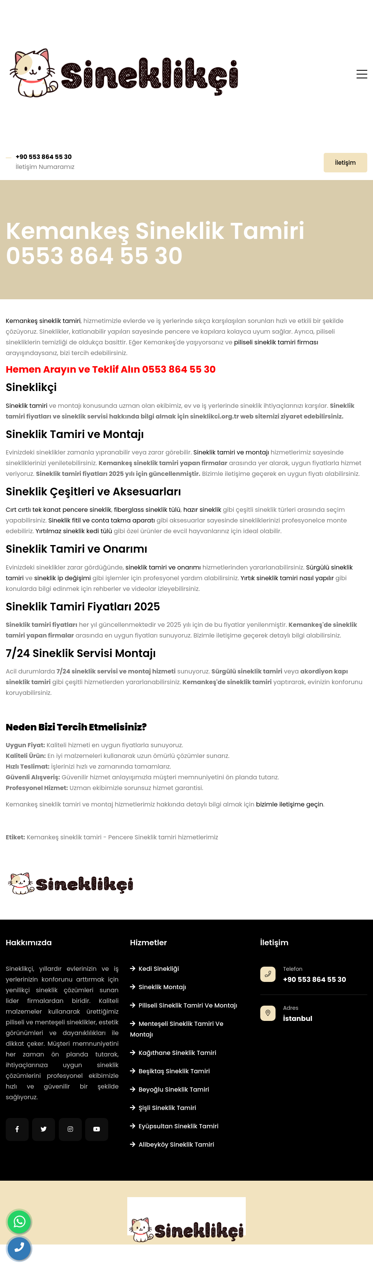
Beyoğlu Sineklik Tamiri (169, 1089)
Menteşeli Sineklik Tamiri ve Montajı (176, 1029)
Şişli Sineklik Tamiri (163, 1107)
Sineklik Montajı (158, 987)
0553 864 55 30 (179, 369)
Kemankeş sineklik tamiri (43, 320)
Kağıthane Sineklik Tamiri (173, 1052)
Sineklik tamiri (26, 405)
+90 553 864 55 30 (44, 157)
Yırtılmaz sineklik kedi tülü (74, 531)
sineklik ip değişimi (62, 578)
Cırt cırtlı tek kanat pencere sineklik (58, 509)
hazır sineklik (202, 509)
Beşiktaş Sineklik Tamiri (170, 1071)
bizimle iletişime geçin (289, 804)
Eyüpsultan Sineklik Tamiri (174, 1126)
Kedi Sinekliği (154, 968)
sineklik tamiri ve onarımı (163, 567)
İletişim (345, 163)
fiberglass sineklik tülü (147, 509)
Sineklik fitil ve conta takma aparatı (101, 520)
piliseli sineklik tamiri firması (276, 342)
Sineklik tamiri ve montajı (231, 452)
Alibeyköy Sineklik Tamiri (172, 1144)
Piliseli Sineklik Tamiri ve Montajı (183, 1005)
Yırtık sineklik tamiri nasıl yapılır (287, 578)
